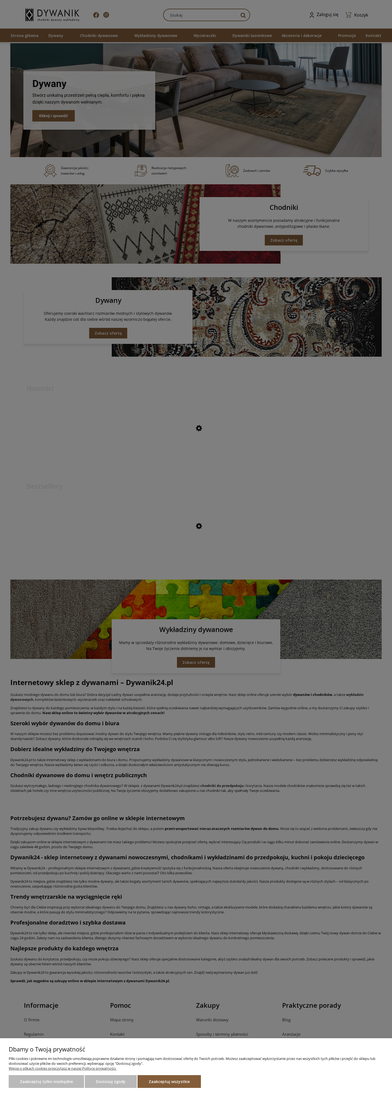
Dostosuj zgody (111, 1081)
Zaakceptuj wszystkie (169, 1081)
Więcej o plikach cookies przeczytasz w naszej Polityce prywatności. (62, 1068)
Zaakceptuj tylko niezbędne (46, 1081)
